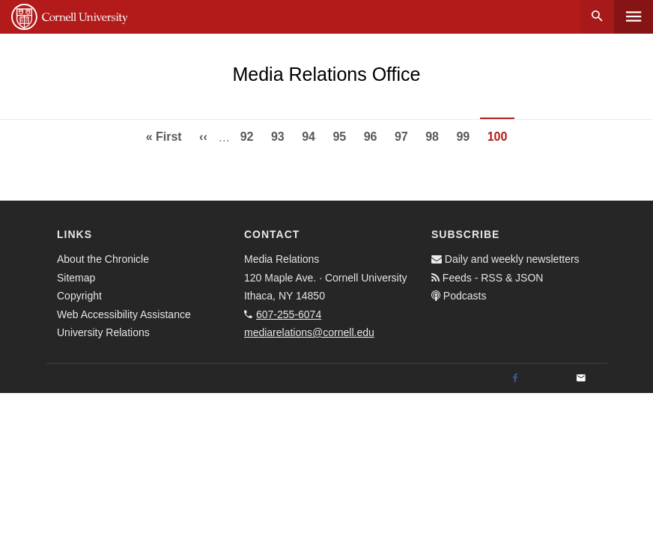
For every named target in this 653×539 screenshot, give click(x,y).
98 (435, 135)
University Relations (103, 332)
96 (374, 135)
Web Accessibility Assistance (124, 314)
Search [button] (597, 17)
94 (312, 135)
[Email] (581, 379)
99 (466, 135)
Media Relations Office (326, 74)
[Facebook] (515, 379)
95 (342, 135)
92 (250, 135)
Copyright (79, 296)
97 (405, 135)
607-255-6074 (288, 314)
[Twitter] (548, 379)
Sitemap (76, 278)
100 (501, 141)
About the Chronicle (103, 259)
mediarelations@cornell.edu (309, 332)
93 (281, 135)
